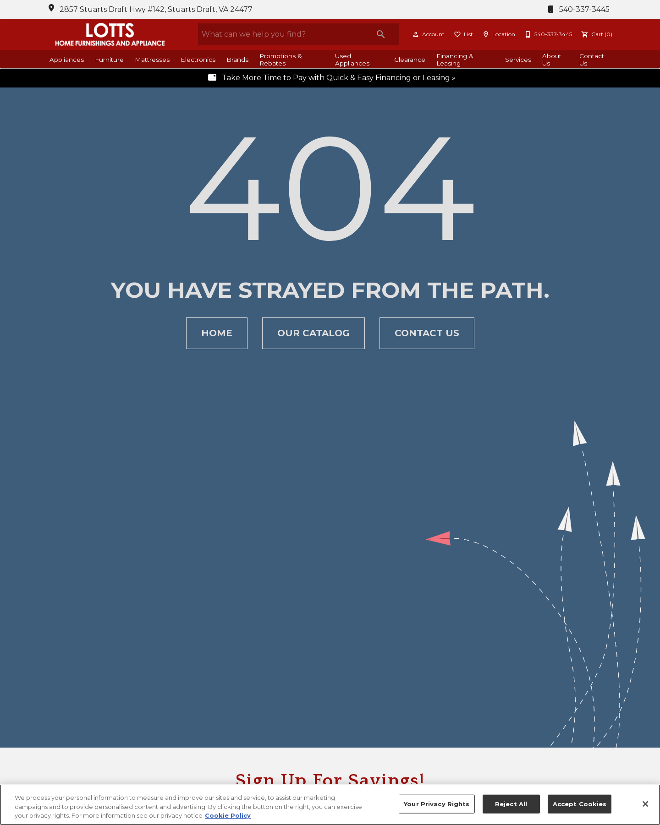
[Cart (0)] (595, 34)
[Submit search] (381, 34)
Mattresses (152, 59)
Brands (237, 59)
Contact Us (591, 59)
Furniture (109, 59)
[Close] (645, 804)
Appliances (67, 59)
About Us (551, 59)
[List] (462, 34)
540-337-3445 (577, 9)
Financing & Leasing (454, 59)
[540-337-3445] (547, 34)
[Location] (497, 34)
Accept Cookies (580, 803)
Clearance (409, 59)
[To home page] (110, 34)
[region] (330, 804)
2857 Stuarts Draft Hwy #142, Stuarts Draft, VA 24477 (156, 9)
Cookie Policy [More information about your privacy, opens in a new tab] (228, 815)
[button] (415, 34)
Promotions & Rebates (280, 59)
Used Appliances (352, 59)
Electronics (198, 59)
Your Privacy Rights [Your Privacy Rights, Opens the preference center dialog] (436, 803)
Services (518, 59)
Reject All (511, 803)
